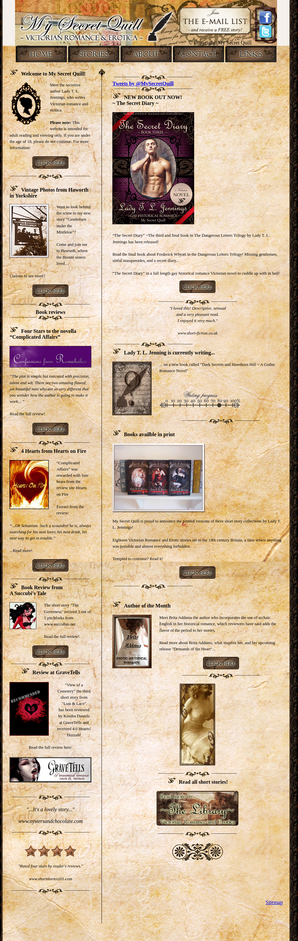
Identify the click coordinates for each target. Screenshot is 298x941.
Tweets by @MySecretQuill (143, 83)
